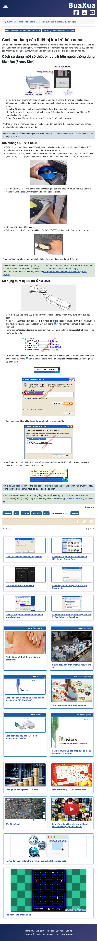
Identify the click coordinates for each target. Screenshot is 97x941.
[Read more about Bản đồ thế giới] (25, 809)
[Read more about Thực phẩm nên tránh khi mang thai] (72, 690)
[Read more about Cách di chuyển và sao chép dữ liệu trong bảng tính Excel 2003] (72, 732)
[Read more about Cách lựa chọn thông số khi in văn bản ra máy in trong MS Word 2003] (25, 686)
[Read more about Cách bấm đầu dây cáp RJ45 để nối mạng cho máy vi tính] (25, 724)
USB (16, 513)
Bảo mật (60, 931)
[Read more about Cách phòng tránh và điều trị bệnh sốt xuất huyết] (25, 642)
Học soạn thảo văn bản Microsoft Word (22, 31)
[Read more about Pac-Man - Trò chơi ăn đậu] (48, 890)
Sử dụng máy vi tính (60, 513)
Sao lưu (75, 513)
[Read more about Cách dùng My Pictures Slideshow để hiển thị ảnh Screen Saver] (72, 545)
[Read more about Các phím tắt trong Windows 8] (25, 574)
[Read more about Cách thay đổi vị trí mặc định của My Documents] (72, 574)
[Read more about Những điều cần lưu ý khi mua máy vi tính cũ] (72, 646)
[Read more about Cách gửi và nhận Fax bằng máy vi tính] (25, 545)
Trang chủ (29, 931)
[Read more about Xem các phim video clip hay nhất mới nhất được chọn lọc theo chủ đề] (72, 809)
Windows (7, 513)
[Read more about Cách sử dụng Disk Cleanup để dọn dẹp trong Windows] (25, 603)
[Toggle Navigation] (5, 6)
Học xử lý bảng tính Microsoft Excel (58, 31)
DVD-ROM (36, 513)
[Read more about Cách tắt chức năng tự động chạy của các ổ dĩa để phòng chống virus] (72, 603)
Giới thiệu (40, 931)
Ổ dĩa (46, 513)
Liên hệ (69, 931)
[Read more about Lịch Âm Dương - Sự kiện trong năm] (72, 775)
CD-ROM (25, 513)
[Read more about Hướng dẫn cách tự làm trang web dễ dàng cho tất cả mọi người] (48, 846)
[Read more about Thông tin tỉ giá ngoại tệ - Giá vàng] (25, 775)
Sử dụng (50, 931)
